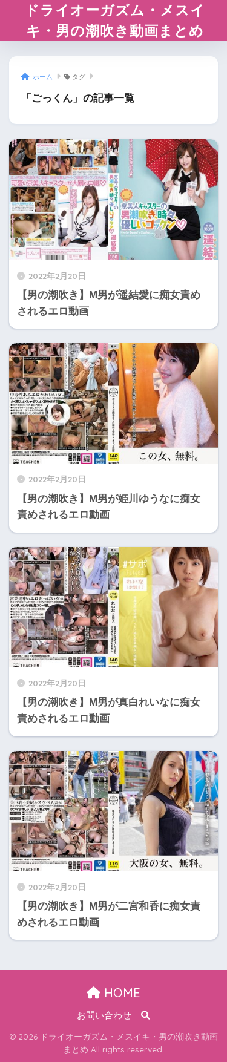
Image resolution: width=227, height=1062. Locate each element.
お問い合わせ (104, 1015)
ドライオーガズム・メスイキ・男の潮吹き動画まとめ (115, 20)
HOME (113, 992)
